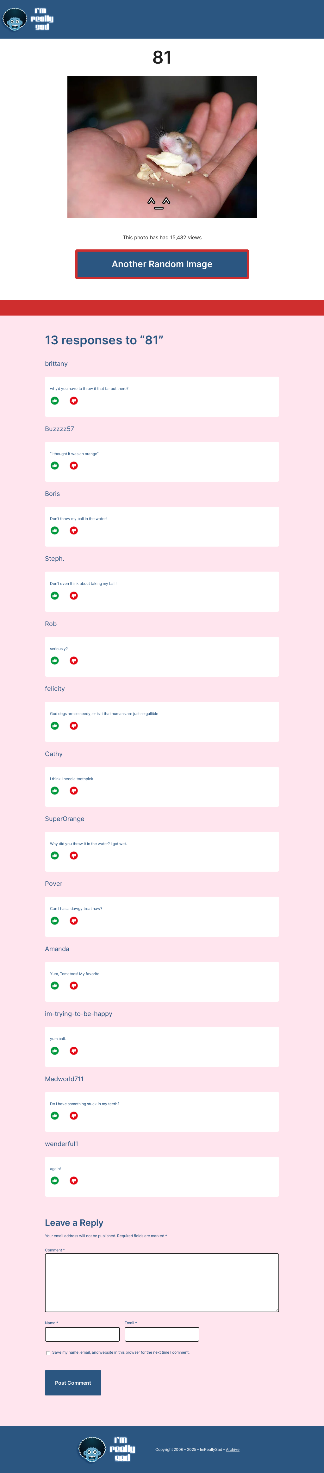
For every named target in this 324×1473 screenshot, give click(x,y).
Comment (55, 1250)
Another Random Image (162, 264)
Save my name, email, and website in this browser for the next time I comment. (121, 1352)
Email (131, 1322)
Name (51, 1322)
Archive (233, 1449)
